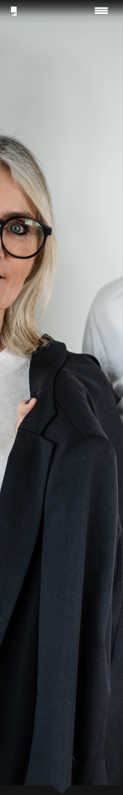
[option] (61, 397)
